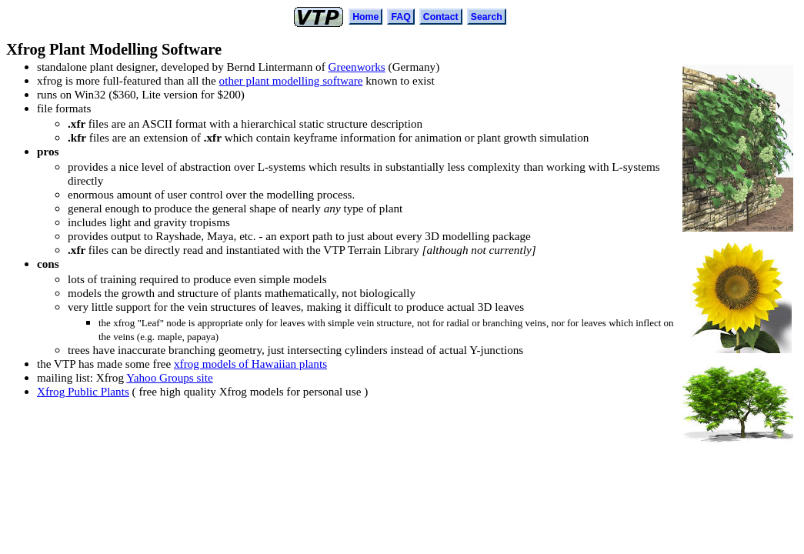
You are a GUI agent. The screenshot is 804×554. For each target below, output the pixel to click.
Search (486, 17)
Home (365, 17)
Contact (441, 17)
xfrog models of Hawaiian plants (250, 363)
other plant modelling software (291, 80)
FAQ (400, 17)
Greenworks (357, 66)
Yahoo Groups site (169, 377)
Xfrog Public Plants (83, 391)
